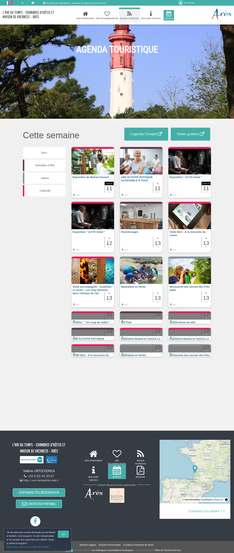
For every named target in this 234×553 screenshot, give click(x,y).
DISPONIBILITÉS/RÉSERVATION (39, 492)
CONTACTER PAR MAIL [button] (39, 504)
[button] (93, 174)
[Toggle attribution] (226, 499)
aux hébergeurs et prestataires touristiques (112, 550)
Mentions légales (88, 545)
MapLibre (218, 499)
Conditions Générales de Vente (138, 545)
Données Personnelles (110, 545)
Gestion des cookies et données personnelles (28, 547)
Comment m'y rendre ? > (207, 511)
